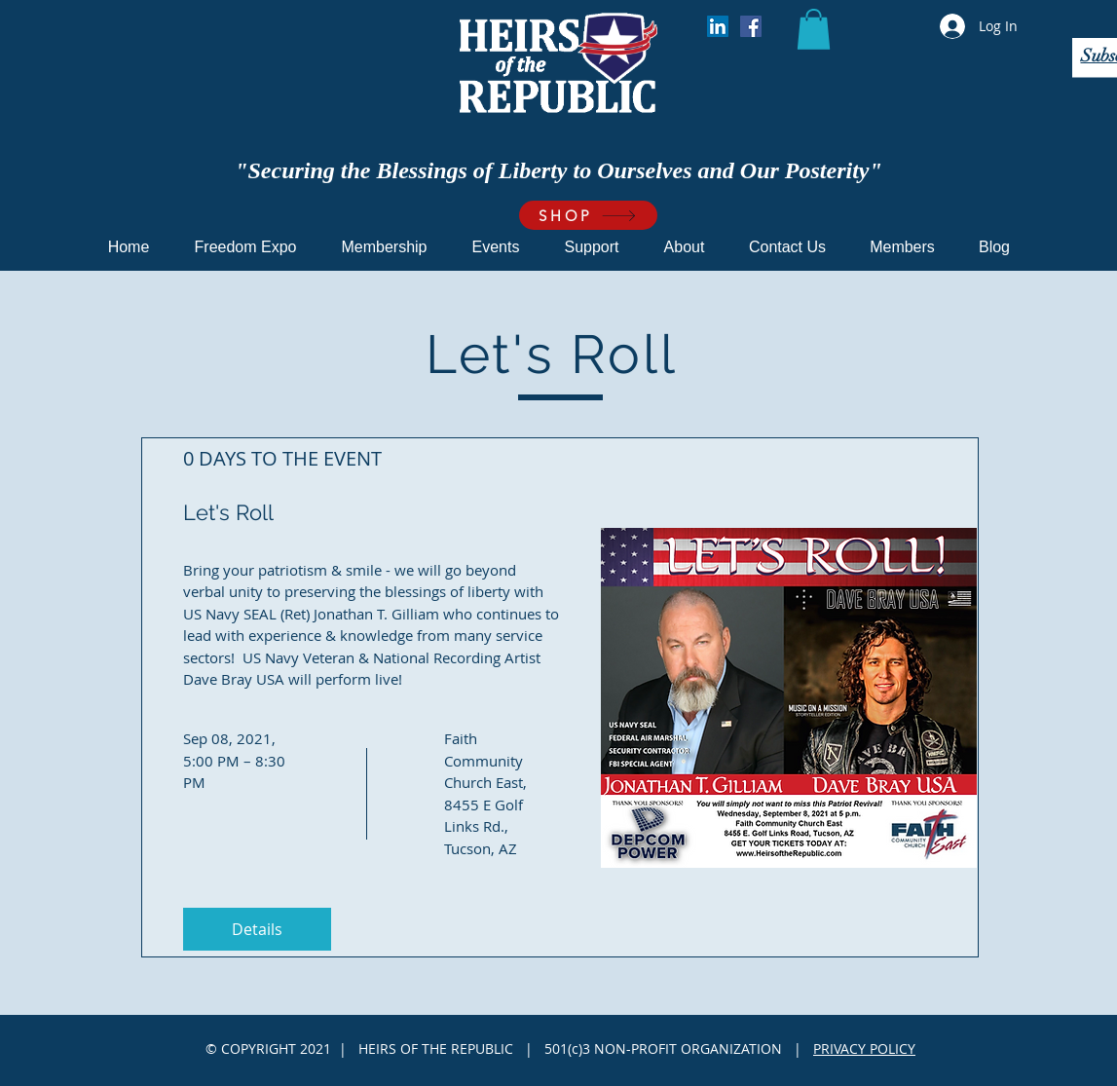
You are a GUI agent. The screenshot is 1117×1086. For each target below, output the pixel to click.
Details (257, 929)
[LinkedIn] (717, 26)
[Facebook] (751, 26)
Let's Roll (228, 512)
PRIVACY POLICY (864, 1048)
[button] (814, 29)
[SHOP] (588, 215)
